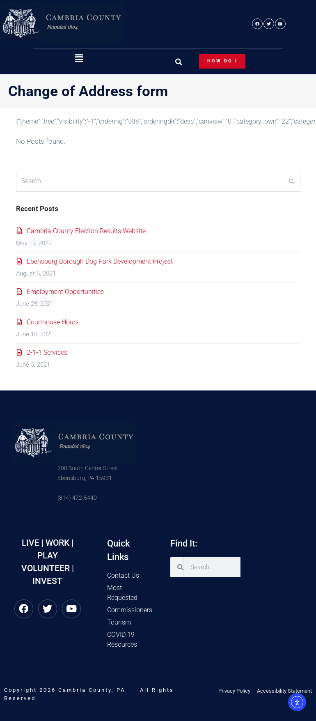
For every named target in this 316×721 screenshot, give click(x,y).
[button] (79, 59)
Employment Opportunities (65, 292)
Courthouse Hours (53, 322)
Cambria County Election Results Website (86, 231)
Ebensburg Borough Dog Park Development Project (100, 261)
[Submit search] (292, 181)
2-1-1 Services (47, 352)
